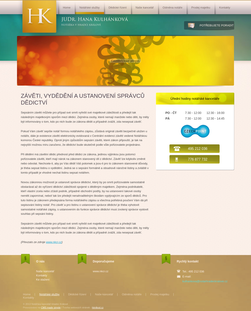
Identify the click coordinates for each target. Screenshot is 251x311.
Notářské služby (89, 7)
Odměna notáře (172, 7)
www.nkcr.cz (54, 242)
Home (66, 7)
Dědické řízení (118, 7)
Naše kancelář (145, 7)
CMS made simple (51, 307)
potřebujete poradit (217, 25)
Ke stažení (43, 279)
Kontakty (224, 7)
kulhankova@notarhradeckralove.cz (205, 281)
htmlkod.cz (98, 307)
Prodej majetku (200, 7)
